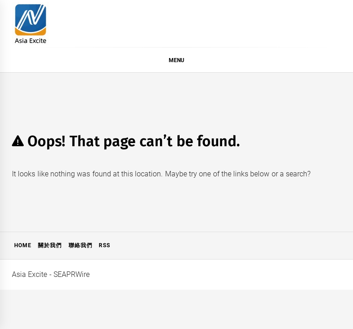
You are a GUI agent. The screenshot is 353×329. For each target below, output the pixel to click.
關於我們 (50, 245)
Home (23, 245)
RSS (104, 245)
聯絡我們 (80, 245)
